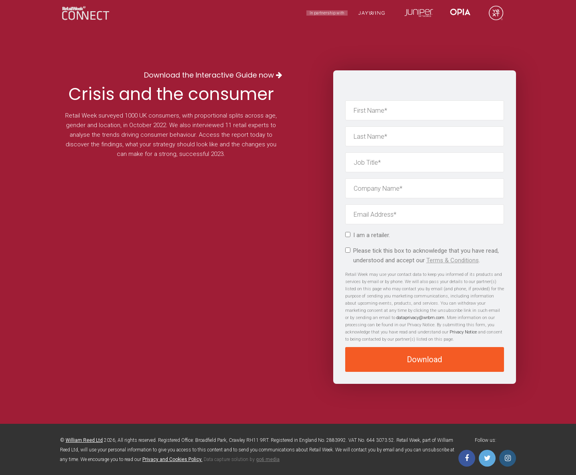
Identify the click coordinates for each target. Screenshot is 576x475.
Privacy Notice (463, 332)
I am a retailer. (367, 235)
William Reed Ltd (84, 440)
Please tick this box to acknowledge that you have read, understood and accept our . (422, 255)
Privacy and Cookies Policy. (172, 459)
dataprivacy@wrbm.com (420, 317)
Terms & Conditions (452, 260)
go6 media (268, 459)
